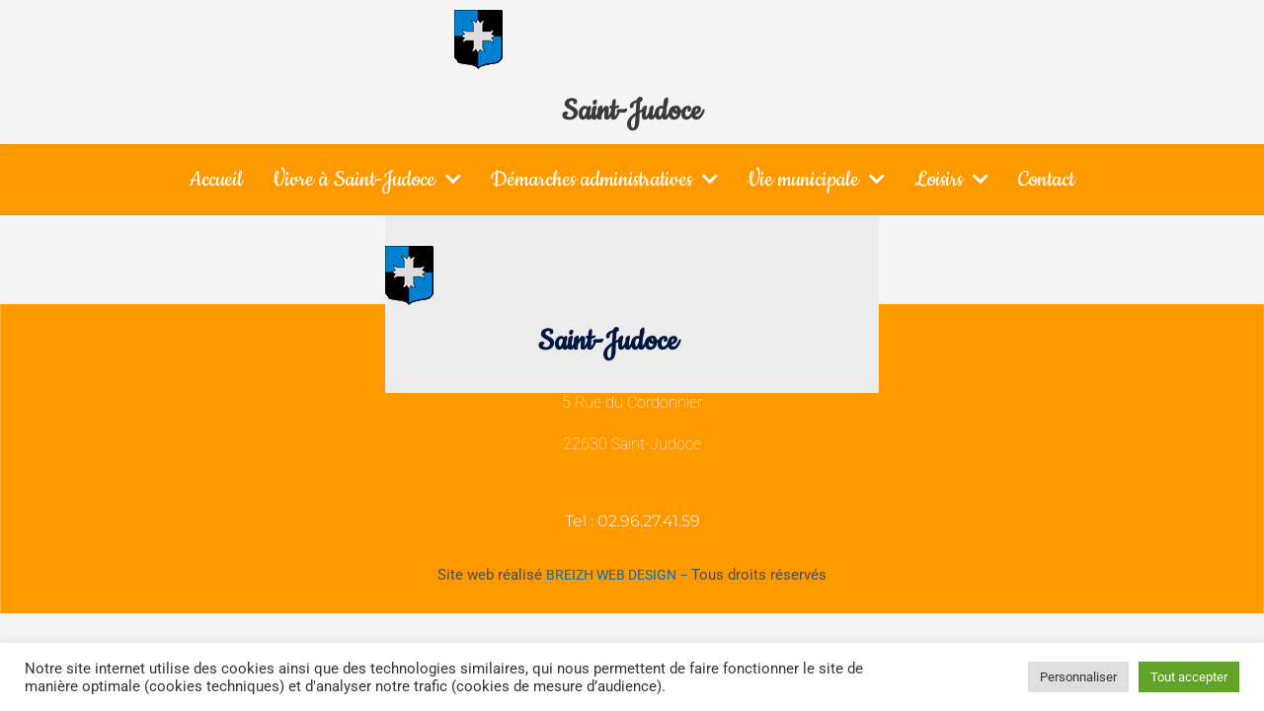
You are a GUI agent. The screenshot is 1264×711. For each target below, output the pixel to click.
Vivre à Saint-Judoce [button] (367, 179)
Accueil (216, 179)
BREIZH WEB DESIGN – (618, 575)
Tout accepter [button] (1188, 677)
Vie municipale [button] (816, 179)
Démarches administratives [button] (604, 179)
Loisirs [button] (951, 179)
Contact (1046, 179)
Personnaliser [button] (1078, 677)
